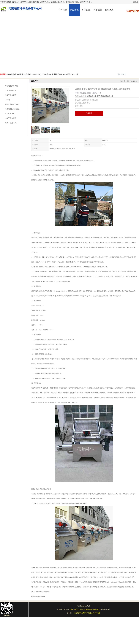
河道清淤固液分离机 (12, 109)
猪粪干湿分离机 (10, 95)
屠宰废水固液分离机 (12, 104)
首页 (127, 81)
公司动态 (109, 10)
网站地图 (97, 613)
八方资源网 (77, 613)
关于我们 (97, 10)
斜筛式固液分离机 (11, 86)
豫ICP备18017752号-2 (77, 609)
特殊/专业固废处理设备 (105, 96)
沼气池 (7, 100)
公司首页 (63, 10)
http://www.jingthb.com (38, 596)
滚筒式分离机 (10, 113)
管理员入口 (90, 613)
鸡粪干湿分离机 (10, 118)
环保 (85, 96)
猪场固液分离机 (10, 90)
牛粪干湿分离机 (10, 123)
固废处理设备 (92, 96)
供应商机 (74, 10)
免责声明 (84, 613)
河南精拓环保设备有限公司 (92, 609)
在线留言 (89, 113)
